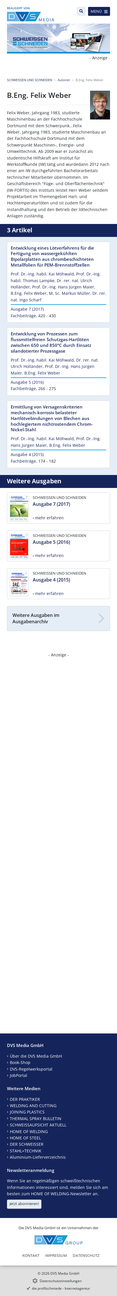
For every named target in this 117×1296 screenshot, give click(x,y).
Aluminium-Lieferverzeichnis (38, 1157)
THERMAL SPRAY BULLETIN (35, 1118)
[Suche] (81, 11)
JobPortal (18, 1075)
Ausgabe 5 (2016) (27, 382)
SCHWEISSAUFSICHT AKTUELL (38, 1125)
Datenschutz (86, 1255)
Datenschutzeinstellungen (61, 1280)
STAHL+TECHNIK (25, 1151)
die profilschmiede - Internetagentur (61, 1288)
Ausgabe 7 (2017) (27, 309)
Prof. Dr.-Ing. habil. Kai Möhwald (42, 274)
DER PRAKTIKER (25, 1099)
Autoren (64, 80)
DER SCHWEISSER (26, 1144)
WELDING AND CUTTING (33, 1105)
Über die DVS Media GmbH (36, 1056)
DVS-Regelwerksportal (31, 1069)
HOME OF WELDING (29, 1131)
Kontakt (30, 1255)
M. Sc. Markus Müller (69, 293)
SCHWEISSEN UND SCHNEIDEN (29, 80)
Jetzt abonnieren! (24, 1203)
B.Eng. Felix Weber (29, 293)
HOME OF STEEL (25, 1138)
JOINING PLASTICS (27, 1112)
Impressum (56, 1255)
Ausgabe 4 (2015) (27, 454)
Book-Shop (20, 1062)
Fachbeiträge (23, 315)
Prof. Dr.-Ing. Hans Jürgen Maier (63, 287)
